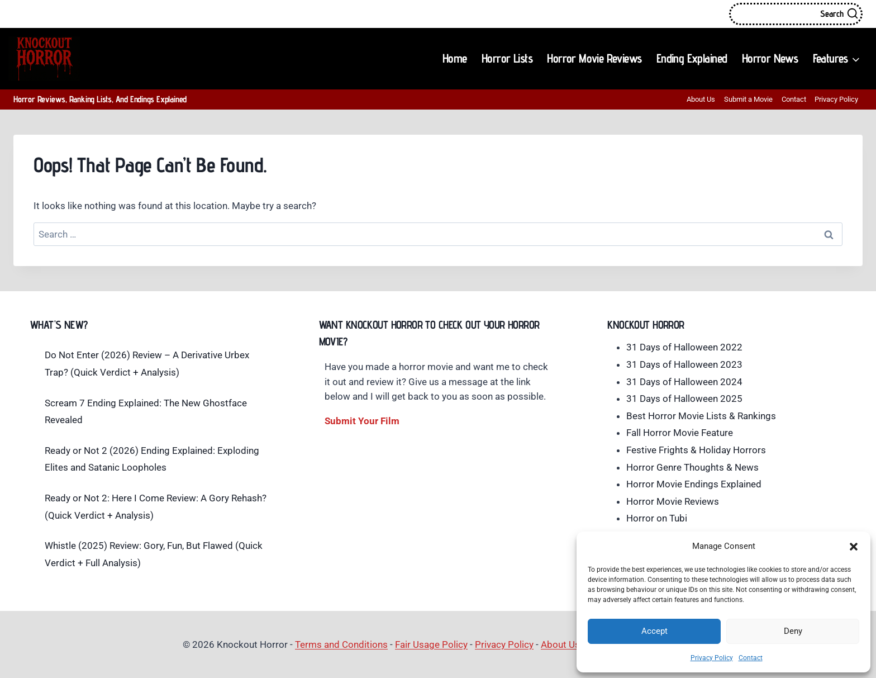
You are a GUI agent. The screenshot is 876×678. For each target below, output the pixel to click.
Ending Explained (691, 58)
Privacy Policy (712, 658)
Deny (793, 631)
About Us (701, 99)
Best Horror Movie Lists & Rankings (701, 415)
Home (454, 58)
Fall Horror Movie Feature (679, 432)
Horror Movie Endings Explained (693, 484)
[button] (853, 546)
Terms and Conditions (341, 644)
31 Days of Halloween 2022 (684, 347)
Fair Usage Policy (431, 644)
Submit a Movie (748, 99)
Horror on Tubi (656, 518)
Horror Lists (507, 58)
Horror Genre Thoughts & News (692, 467)
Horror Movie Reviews (594, 58)
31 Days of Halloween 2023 (684, 364)
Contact (751, 658)
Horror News (770, 58)
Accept (654, 631)
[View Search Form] (796, 14)
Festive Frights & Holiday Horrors (696, 450)
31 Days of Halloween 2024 (684, 381)
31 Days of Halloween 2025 (684, 398)
